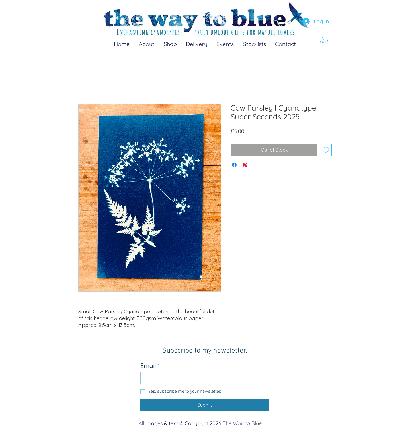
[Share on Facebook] (234, 165)
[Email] (203, 378)
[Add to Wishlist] (326, 150)
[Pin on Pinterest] (245, 165)
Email (149, 366)
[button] (327, 40)
